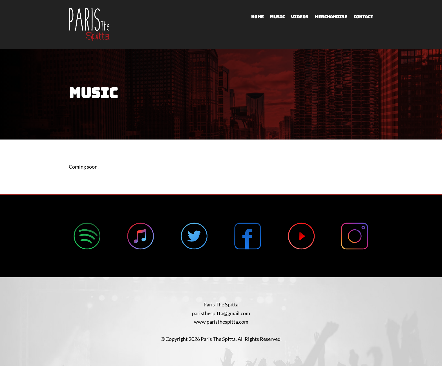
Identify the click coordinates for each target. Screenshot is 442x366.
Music (277, 17)
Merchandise (331, 17)
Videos (299, 17)
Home (257, 17)
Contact (363, 17)
